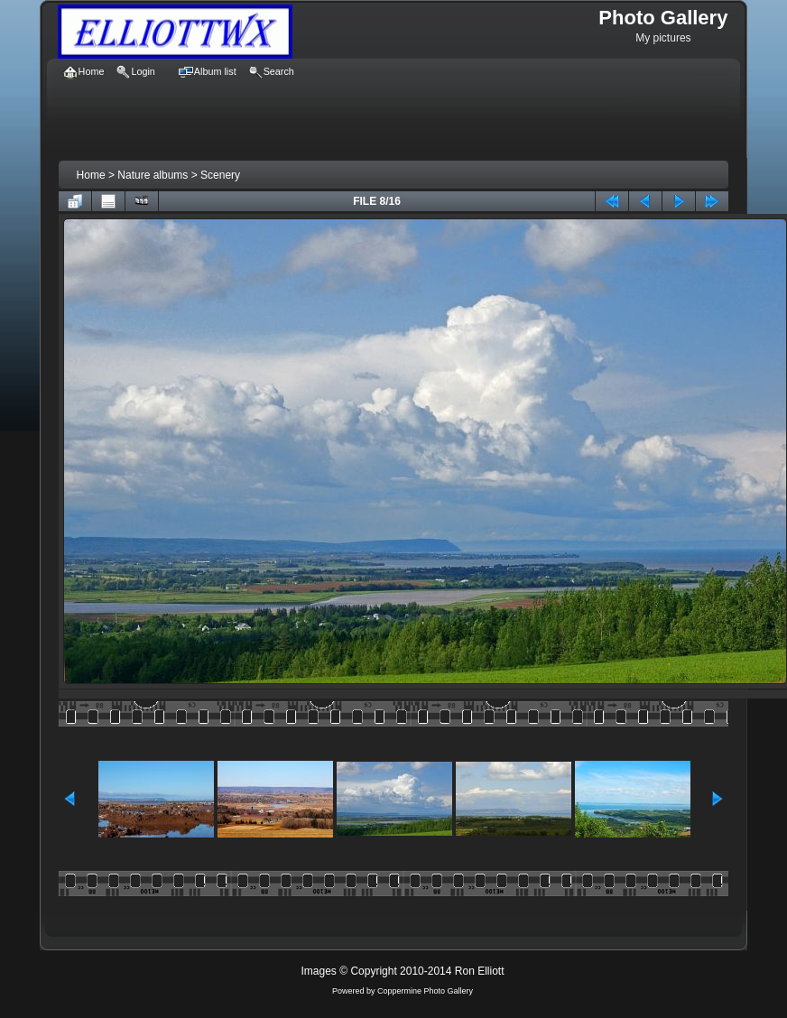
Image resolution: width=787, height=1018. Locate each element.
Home (91, 175)
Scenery (220, 175)
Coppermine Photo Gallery (425, 990)
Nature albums (152, 175)
